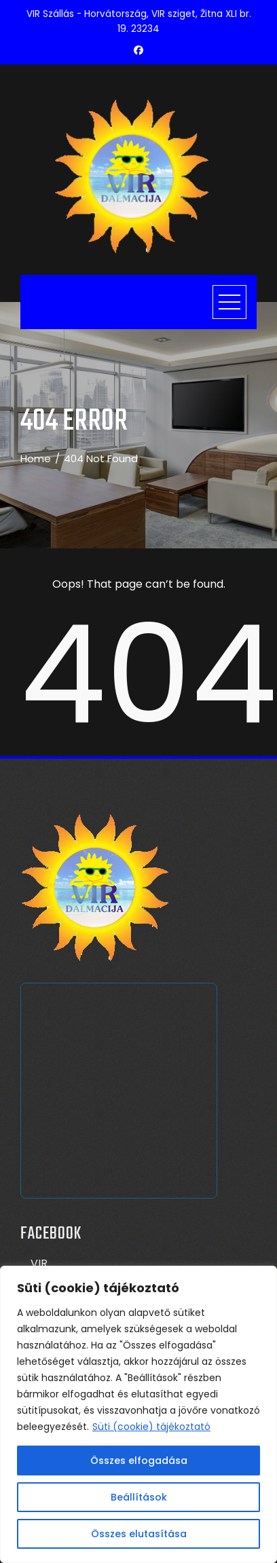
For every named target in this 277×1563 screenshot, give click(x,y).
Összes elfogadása (138, 1460)
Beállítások (139, 1497)
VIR (39, 1263)
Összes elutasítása (139, 1534)
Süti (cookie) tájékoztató (151, 1426)
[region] (138, 1414)
